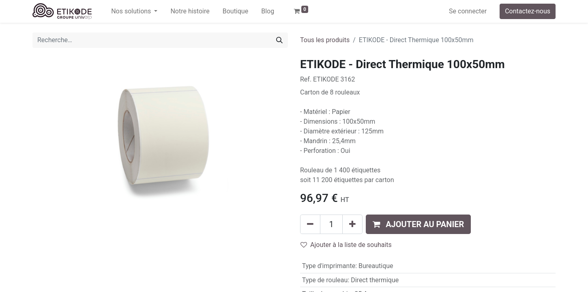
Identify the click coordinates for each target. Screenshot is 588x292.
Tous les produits (325, 40)
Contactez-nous (527, 11)
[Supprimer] (310, 224)
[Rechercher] (279, 40)
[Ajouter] (352, 224)
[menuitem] (190, 11)
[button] (418, 224)
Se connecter (468, 11)
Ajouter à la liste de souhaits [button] (346, 245)
